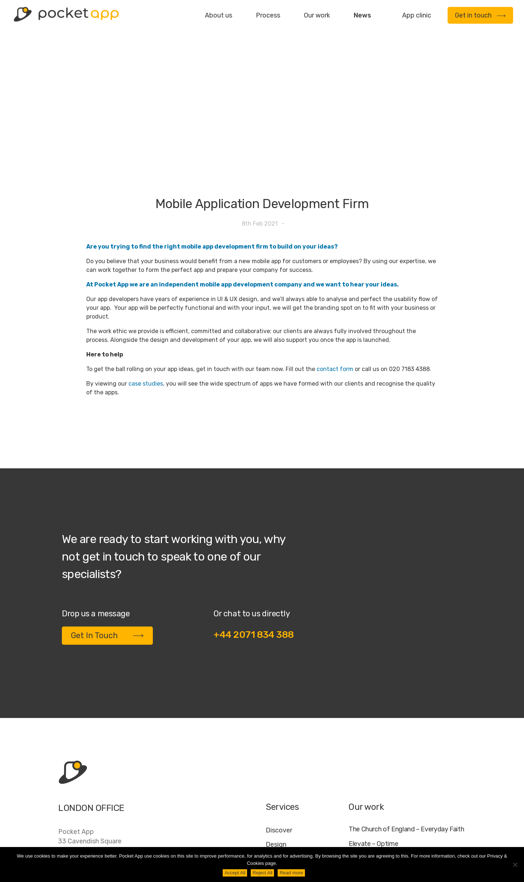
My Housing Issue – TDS (383, 768)
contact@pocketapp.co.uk (98, 800)
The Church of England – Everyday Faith (406, 739)
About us (218, 15)
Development (286, 768)
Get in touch (480, 15)
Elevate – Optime (373, 753)
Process (268, 15)
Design (276, 754)
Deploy (276, 782)
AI (459, 840)
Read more (291, 872)
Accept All (235, 872)
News (362, 15)
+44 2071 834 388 (254, 544)
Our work (317, 15)
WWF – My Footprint (378, 798)
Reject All (262, 872)
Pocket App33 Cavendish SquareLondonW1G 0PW (90, 755)
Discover (279, 740)
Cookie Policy (428, 840)
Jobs (372, 840)
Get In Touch (107, 545)
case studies (145, 293)
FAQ (394, 840)
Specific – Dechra (374, 783)
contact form (335, 278)
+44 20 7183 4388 (87, 785)
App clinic (416, 15)
